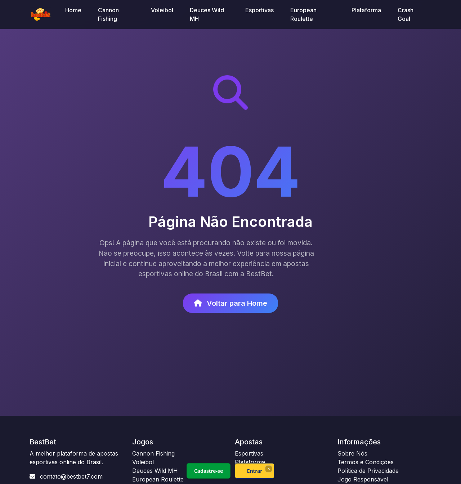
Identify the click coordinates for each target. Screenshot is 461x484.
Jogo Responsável (362, 479)
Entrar (255, 470)
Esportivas (259, 10)
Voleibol (162, 10)
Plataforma (366, 10)
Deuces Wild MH (207, 14)
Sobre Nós (352, 453)
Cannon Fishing (108, 14)
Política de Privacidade (368, 470)
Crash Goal (405, 14)
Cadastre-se (208, 470)
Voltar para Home (230, 303)
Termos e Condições (365, 462)
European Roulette (303, 14)
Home (73, 10)
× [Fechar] (268, 468)
